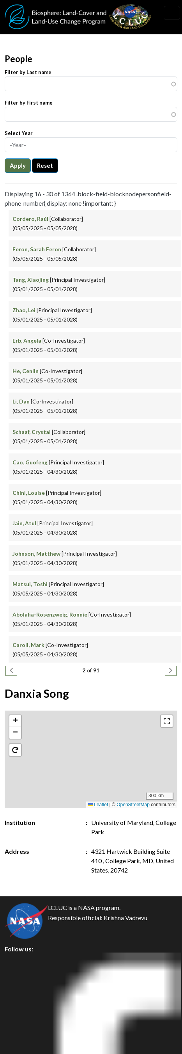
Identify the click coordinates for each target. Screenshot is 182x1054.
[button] (15, 721)
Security (23, 996)
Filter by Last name (28, 72)
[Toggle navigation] (172, 13)
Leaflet (98, 804)
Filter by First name (29, 103)
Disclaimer (26, 1013)
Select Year (19, 133)
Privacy (21, 978)
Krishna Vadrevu (125, 917)
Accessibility (29, 1031)
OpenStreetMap (133, 804)
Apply (18, 165)
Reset (45, 165)
